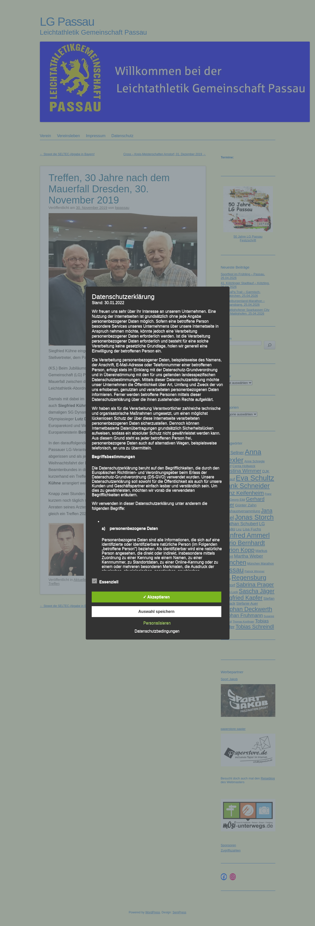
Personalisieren (157, 623)
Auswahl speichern (156, 611)
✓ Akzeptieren (156, 597)
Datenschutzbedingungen (157, 631)
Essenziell (105, 581)
